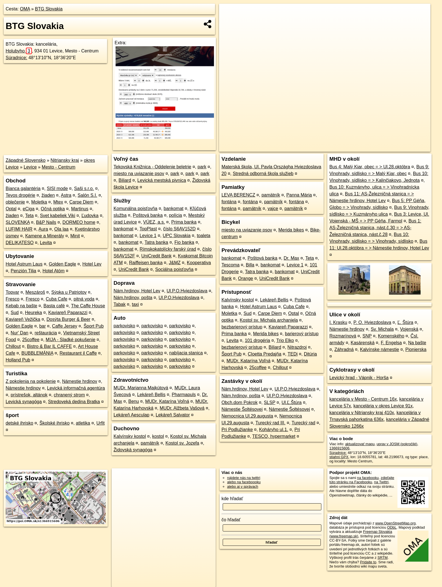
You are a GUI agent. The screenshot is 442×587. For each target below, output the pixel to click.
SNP (367, 336)
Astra (66, 195)
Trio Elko (285, 340)
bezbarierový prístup (242, 327)
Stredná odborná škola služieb (263, 173)
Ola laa (61, 229)
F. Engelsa (391, 342)
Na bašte (417, 342)
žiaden (48, 195)
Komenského (391, 336)
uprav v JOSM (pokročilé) (397, 444)
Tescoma (231, 264)
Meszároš (35, 292)
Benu (133, 401)
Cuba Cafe (56, 299)
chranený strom (69, 394)
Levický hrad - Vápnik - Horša (358, 377)
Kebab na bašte (21, 305)
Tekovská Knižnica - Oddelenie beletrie (152, 166)
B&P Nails (46, 222)
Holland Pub (18, 360)
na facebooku (368, 478)
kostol (158, 436)
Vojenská (409, 329)
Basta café (54, 305)
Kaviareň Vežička (23, 319)
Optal (11, 208)
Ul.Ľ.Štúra (292, 402)
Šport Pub (93, 326)
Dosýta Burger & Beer (68, 319)
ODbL (391, 527)
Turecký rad (303, 422)
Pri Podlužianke (237, 429)
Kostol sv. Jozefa (182, 443)
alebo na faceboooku (244, 482)
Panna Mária (299, 195)
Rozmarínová (342, 336)
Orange (245, 278)
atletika (83, 423)
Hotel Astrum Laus (24, 264)
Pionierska (415, 349)
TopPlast (148, 228)
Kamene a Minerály (44, 235)
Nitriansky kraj (64, 160)
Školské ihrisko (54, 423)
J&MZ (175, 262)
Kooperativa (199, 262)
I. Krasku (338, 322)
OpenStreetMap (333, 147)
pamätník (150, 443)
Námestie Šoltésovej (242, 409)
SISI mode (57, 188)
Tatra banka (156, 242)
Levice (30, 167)
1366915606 (339, 448)
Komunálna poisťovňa (135, 208)
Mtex (58, 202)
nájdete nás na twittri (243, 478)
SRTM (382, 557)
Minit (75, 235)
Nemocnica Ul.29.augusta (247, 416)
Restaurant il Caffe (78, 353)
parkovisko (124, 325)
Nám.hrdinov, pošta (133, 297)
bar (42, 326)
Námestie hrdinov (79, 381)
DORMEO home (79, 222)
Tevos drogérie (20, 195)
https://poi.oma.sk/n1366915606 (405, 147)
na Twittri (381, 482)
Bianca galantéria (23, 188)
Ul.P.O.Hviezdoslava (187, 290)
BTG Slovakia (49, 8)
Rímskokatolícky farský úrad (168, 249)
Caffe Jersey (65, 326)
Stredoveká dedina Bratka (74, 401)
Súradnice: (16, 57)
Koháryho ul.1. (273, 429)
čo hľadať (231, 519)
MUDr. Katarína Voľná (167, 401)
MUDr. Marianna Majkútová (141, 387)
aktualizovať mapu (359, 444)
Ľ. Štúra (405, 322)
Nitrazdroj (297, 347)
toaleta (203, 235)
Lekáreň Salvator (173, 414)
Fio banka (184, 242)
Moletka (39, 202)
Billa (250, 264)
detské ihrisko (19, 423)
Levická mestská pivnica (161, 180)
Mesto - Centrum (58, 167)
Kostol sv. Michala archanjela (269, 320)
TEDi (293, 354)
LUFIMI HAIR (19, 229)
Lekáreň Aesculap (131, 414)
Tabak (120, 304)
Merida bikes (291, 230)
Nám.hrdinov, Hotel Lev (137, 290)
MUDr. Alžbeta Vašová (182, 408)
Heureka (33, 312)
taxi (135, 304)
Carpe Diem (81, 202)
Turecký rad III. (270, 422)
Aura (43, 229)
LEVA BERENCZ (238, 195)
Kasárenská (363, 342)
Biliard (125, 180)
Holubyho (19, 51)
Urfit (100, 423)
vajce (273, 208)
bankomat (174, 208)
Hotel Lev (91, 264)
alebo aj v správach (242, 486)
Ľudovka (90, 215)
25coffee (30, 339)
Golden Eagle (62, 264)
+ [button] (229, 13)
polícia (175, 215)
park (202, 166)
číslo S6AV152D (179, 228)
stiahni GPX (338, 457)
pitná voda (84, 299)
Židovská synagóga (133, 449)
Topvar (12, 292)
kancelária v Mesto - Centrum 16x (363, 399)
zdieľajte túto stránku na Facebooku (361, 480)
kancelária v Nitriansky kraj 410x (361, 412)
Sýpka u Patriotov (69, 292)
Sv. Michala (382, 329)
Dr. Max (291, 258)
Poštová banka (148, 215)
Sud (15, 312)
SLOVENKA (18, 222)
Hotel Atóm (54, 270)
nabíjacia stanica (186, 352)
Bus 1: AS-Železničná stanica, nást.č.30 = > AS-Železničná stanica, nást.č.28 (375, 228)
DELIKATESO (20, 242)
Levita (46, 242)
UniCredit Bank (156, 255)
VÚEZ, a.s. (154, 222)
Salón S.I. (87, 195)
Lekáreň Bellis (151, 394)
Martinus (79, 208)
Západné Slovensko (25, 160)
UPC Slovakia (177, 235)
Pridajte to (368, 562)
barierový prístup (302, 333)
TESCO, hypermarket (273, 436)
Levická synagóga (24, 401)
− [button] (229, 22)
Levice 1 (148, 235)
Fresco (12, 299)
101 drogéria (257, 340)
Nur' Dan (19, 332)
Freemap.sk (362, 147)
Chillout (13, 346)
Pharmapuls (184, 394)
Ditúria (310, 354)
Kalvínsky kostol (130, 436)
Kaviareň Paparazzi (67, 312)
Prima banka (183, 222)
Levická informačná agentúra (76, 388)
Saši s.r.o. (84, 188)
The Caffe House (88, 305)
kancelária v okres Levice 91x (383, 405)
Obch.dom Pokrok (240, 402)
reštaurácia (46, 332)
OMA (25, 8)
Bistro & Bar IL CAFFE (49, 346)
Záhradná (344, 349)
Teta (29, 215)
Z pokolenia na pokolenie (31, 381)
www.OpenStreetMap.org (395, 523)
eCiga (29, 208)
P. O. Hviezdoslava (372, 322)
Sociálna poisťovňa (174, 269)
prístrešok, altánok (29, 394)
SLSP (269, 402)
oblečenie (15, 202)
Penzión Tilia (23, 270)
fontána (229, 201)
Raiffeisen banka (146, 262)
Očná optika (53, 208)
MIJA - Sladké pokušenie (70, 339)
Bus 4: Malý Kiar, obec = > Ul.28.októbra (369, 166)
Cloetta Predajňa (264, 354)
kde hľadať (232, 498)
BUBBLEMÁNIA (37, 353)
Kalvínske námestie (379, 349)
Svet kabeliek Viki (57, 215)
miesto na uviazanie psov (139, 173)
